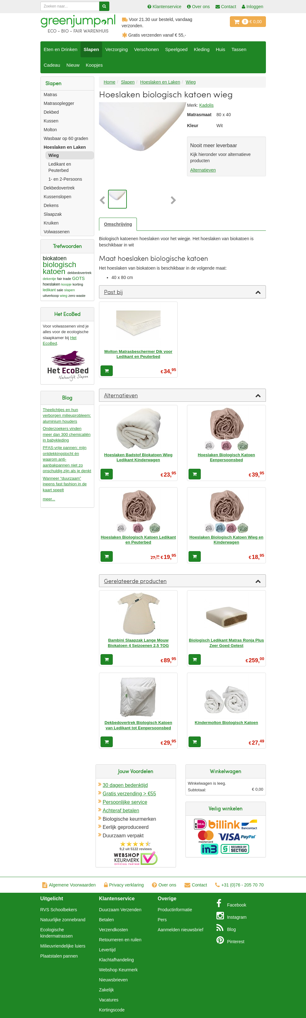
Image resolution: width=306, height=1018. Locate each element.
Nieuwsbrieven (113, 979)
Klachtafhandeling (116, 959)
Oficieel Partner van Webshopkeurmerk (136, 858)
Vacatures (108, 999)
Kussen (51, 120)
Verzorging (116, 49)
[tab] (182, 291)
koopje (66, 284)
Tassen (238, 49)
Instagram (231, 915)
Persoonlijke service (125, 802)
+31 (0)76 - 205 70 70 (239, 884)
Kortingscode (112, 1009)
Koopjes (94, 65)
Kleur (192, 125)
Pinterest (230, 940)
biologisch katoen (59, 268)
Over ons (164, 884)
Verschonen (146, 49)
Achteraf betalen (121, 810)
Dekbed (51, 112)
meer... (49, 499)
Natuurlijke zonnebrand (63, 919)
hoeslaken (51, 284)
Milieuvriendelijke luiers (63, 945)
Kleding (202, 49)
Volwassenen (57, 231)
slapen (69, 290)
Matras (50, 94)
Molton (50, 129)
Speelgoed (176, 49)
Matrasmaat (197, 114)
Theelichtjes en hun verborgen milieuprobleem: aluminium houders (67, 415)
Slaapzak (53, 214)
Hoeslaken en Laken (65, 147)
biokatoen (55, 258)
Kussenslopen (57, 196)
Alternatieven (203, 170)
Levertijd (107, 949)
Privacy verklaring (124, 884)
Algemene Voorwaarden (69, 884)
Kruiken (51, 222)
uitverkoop (51, 295)
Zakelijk (106, 989)
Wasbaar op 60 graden (66, 138)
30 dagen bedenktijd (125, 785)
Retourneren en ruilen (120, 939)
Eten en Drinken (61, 49)
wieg (63, 295)
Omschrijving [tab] (118, 224)
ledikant (49, 290)
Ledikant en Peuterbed (60, 167)
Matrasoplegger (59, 103)
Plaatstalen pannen (59, 956)
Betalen (106, 919)
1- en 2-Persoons (65, 179)
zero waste (76, 295)
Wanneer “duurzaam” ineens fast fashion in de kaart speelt (65, 484)
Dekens (51, 205)
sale (60, 290)
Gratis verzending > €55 (129, 793)
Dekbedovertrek (59, 187)
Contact (195, 884)
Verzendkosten (113, 929)
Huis (220, 49)
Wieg (54, 155)
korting (78, 284)
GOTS (78, 278)
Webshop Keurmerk (118, 969)
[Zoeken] (104, 6)
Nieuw (73, 65)
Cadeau (52, 65)
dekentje (49, 279)
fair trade (64, 279)
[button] (103, 200)
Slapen (91, 49)
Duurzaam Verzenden (120, 909)
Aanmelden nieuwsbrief (181, 929)
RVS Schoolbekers (58, 909)
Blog (226, 927)
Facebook (231, 903)
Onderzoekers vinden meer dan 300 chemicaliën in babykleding (67, 434)
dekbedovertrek (79, 273)
